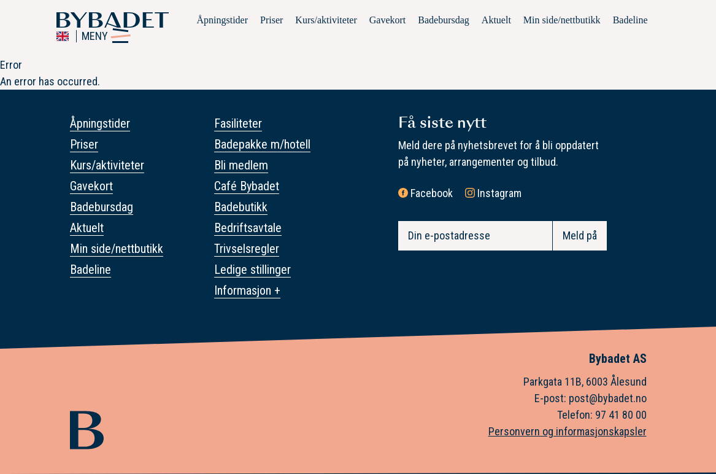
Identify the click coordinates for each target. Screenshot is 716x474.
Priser (271, 20)
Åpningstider (222, 20)
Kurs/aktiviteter (325, 20)
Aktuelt (496, 20)
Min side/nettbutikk (562, 20)
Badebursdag (443, 20)
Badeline (630, 20)
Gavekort (387, 20)
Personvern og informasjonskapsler (567, 431)
